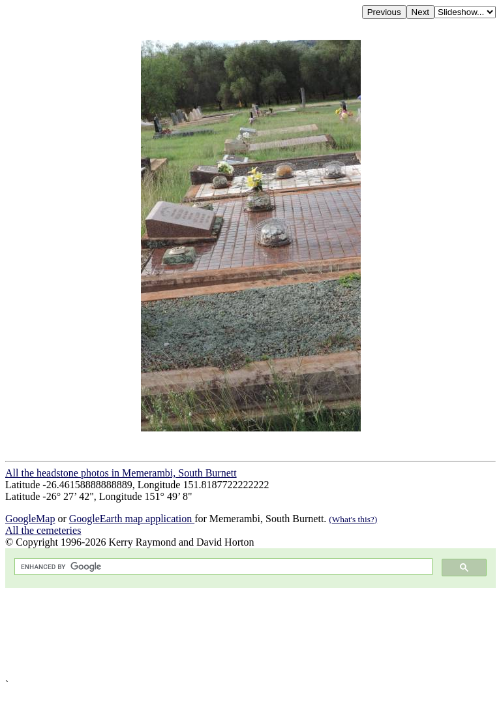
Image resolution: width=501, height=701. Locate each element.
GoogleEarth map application (131, 518)
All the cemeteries (43, 530)
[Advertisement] (250, 633)
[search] (222, 567)
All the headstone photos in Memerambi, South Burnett (121, 472)
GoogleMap (30, 518)
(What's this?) (353, 519)
